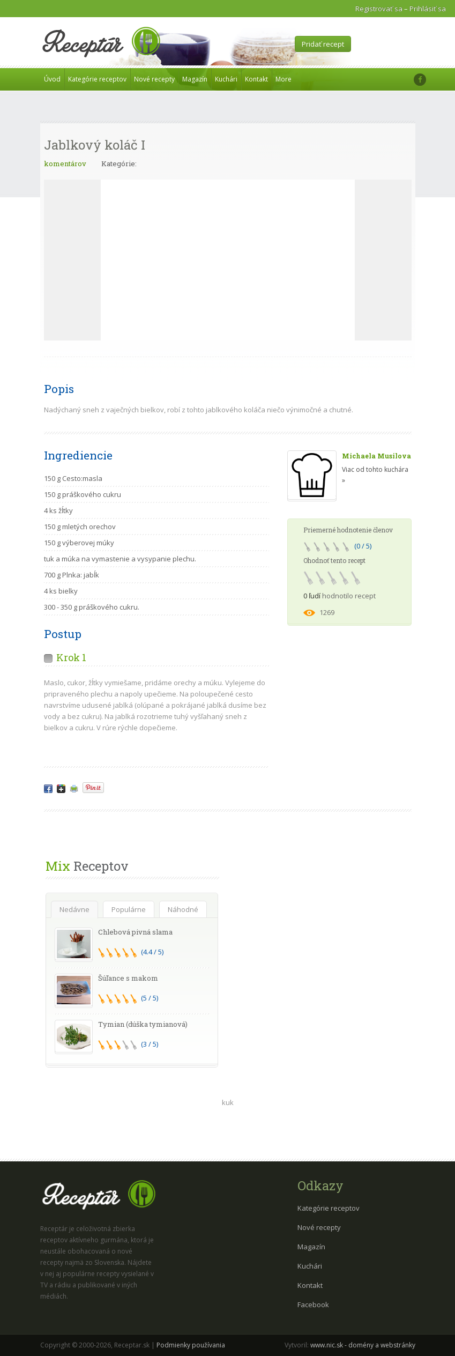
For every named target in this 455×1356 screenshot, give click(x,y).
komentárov (65, 163)
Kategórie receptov (97, 79)
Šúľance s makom (128, 978)
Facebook (313, 1304)
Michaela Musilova (376, 455)
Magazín (194, 79)
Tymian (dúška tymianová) (143, 1024)
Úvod (52, 79)
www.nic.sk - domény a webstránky (362, 1345)
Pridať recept (323, 44)
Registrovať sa (378, 8)
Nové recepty (154, 79)
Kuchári (226, 79)
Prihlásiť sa (427, 8)
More (283, 79)
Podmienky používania (190, 1345)
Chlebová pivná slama (135, 932)
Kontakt (256, 79)
